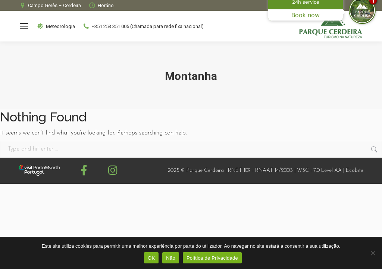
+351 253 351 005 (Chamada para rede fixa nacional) (143, 26)
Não (170, 258)
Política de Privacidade (212, 258)
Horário (101, 5)
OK (151, 258)
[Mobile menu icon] (24, 26)
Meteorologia (56, 26)
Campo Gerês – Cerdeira (50, 5)
